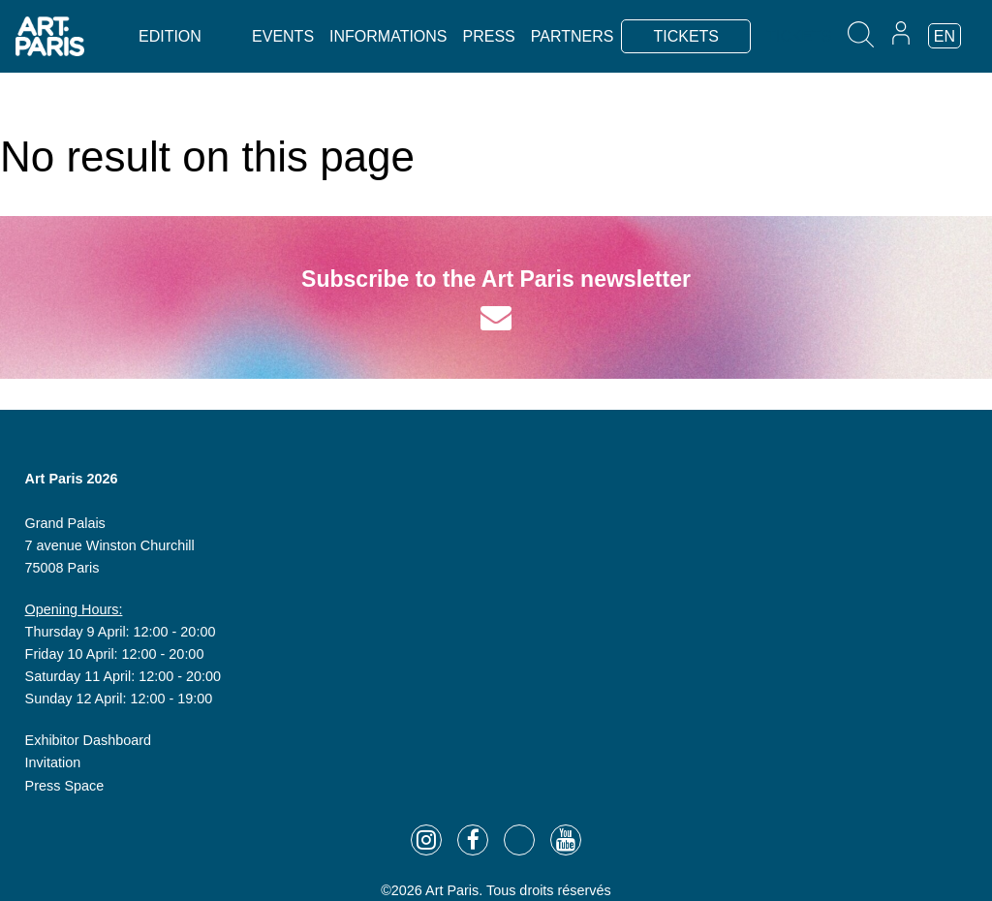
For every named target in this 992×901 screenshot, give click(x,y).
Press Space (65, 785)
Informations (388, 36)
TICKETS (686, 36)
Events (283, 36)
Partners (572, 36)
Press (489, 36)
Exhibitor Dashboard (88, 740)
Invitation (53, 762)
